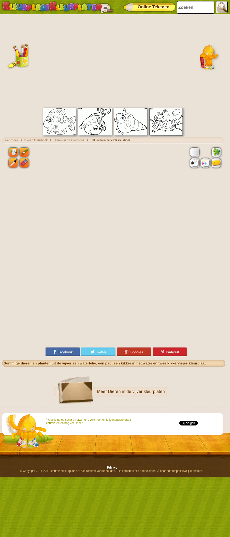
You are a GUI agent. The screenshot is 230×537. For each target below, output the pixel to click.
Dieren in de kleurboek (69, 140)
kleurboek (11, 140)
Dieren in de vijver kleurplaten (136, 391)
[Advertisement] (45, 60)
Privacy (112, 467)
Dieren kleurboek (36, 140)
